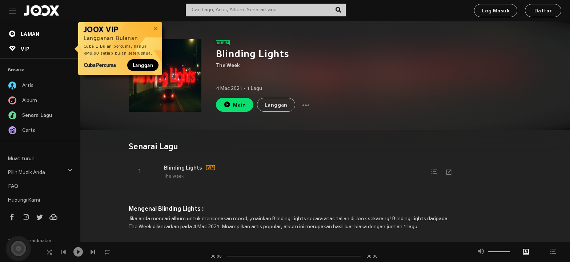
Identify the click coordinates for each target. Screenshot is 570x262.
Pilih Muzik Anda (40, 171)
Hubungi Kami (24, 200)
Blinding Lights (183, 168)
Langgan (143, 65)
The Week (228, 65)
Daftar (543, 11)
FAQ (13, 186)
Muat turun (21, 159)
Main (235, 104)
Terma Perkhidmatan (29, 240)
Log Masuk (496, 11)
